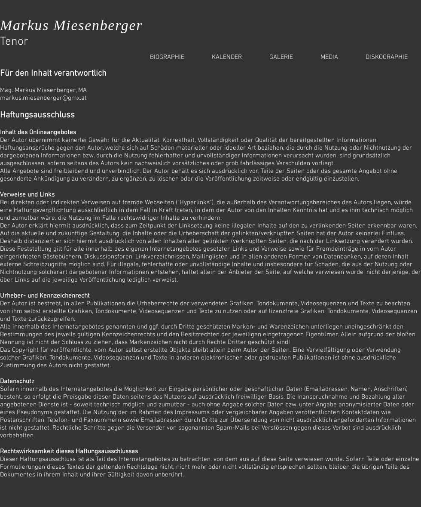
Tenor (14, 42)
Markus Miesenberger (71, 25)
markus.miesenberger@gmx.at (43, 98)
